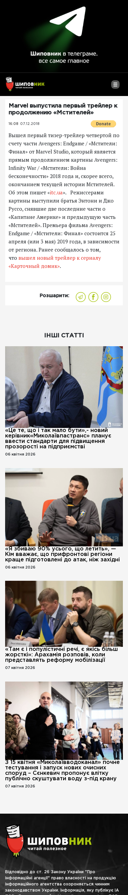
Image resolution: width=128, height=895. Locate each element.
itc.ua (56, 192)
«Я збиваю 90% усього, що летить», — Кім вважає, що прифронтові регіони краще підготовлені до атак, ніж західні (62, 554)
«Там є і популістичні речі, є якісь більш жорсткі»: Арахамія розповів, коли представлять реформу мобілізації (61, 655)
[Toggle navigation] (115, 87)
